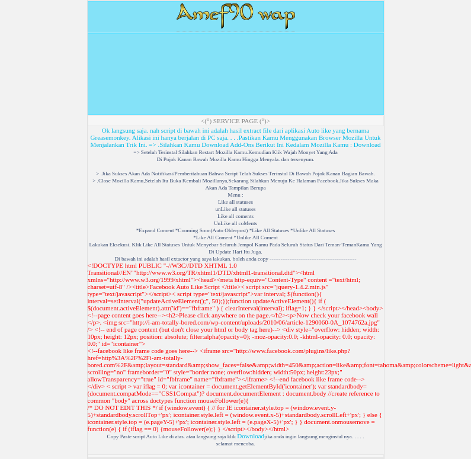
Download (367, 144)
